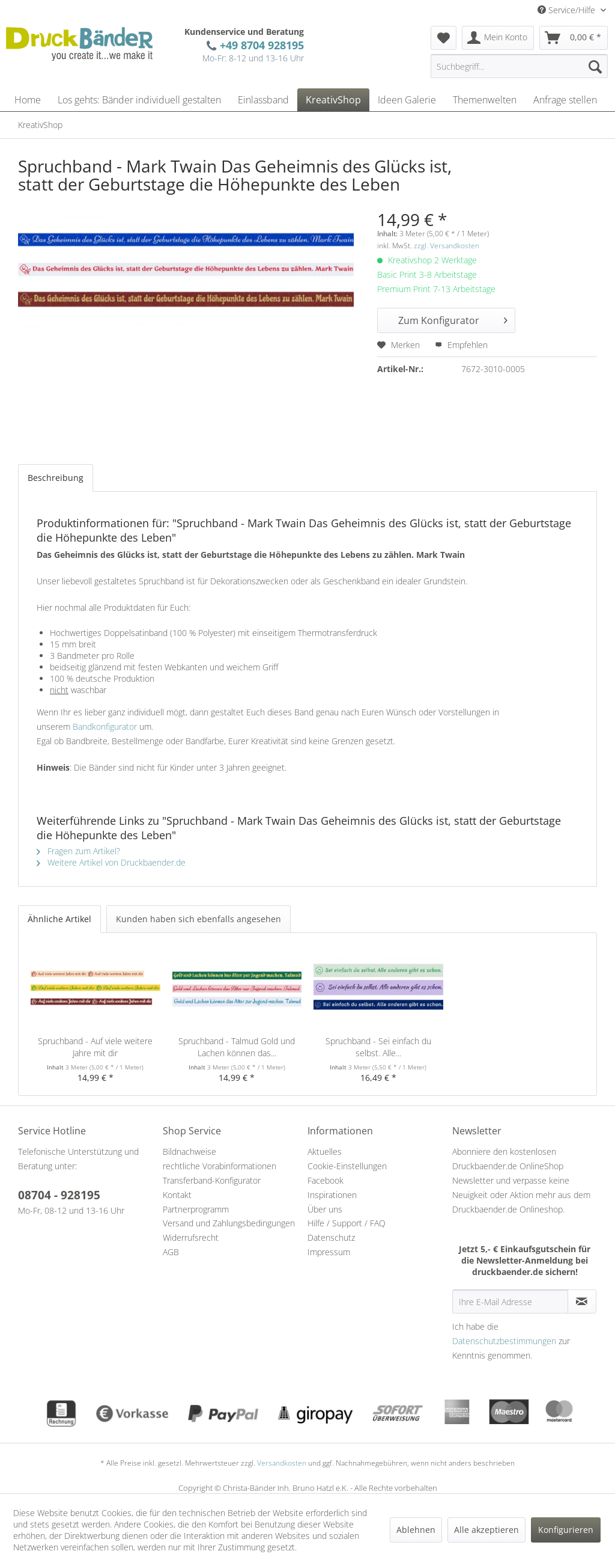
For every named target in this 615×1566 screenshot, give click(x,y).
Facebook (326, 1180)
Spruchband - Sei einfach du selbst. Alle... (378, 1047)
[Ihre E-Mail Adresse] (510, 1301)
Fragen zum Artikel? (78, 851)
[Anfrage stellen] (565, 99)
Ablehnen (415, 1529)
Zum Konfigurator (453, 319)
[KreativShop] (333, 99)
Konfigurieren (565, 1529)
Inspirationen (332, 1194)
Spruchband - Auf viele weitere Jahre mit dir (95, 1047)
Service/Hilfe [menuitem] (568, 10)
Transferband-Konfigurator (212, 1180)
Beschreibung (55, 477)
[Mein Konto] (498, 38)
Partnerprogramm (196, 1209)
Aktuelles (325, 1151)
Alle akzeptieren (486, 1529)
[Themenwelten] (484, 99)
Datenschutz (331, 1237)
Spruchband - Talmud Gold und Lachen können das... (236, 1047)
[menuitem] (443, 38)
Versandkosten (281, 1463)
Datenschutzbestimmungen (504, 1341)
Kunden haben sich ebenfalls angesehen (198, 919)
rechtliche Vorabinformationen (219, 1166)
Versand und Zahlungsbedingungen (229, 1223)
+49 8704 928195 (259, 44)
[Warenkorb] (573, 38)
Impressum (329, 1252)
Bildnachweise (189, 1151)
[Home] (27, 99)
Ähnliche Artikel (59, 919)
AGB (171, 1252)
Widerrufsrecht (191, 1237)
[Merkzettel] (443, 38)
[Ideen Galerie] (406, 99)
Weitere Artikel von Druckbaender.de (111, 862)
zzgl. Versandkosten (446, 245)
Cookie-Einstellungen (347, 1166)
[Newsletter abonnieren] (582, 1301)
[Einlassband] (263, 99)
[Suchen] (595, 66)
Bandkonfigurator (105, 726)
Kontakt (177, 1194)
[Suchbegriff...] (519, 66)
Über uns (325, 1209)
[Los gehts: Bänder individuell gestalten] (139, 99)
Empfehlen (461, 344)
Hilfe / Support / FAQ (347, 1223)
